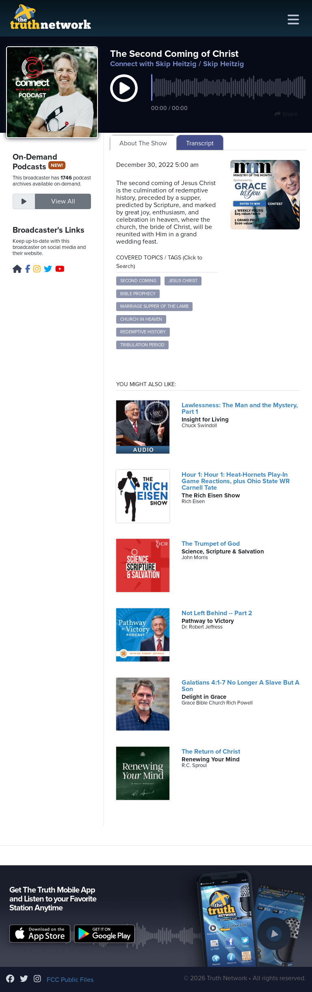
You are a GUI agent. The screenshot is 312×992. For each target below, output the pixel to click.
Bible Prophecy (138, 293)
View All (63, 201)
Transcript (200, 143)
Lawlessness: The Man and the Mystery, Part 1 (240, 408)
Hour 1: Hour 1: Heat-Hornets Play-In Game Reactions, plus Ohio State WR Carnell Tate (236, 481)
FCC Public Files (70, 980)
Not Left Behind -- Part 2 (217, 613)
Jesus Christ (183, 280)
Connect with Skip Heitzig (153, 63)
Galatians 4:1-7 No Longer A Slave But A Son (240, 686)
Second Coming (138, 280)
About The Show (143, 143)
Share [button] (286, 114)
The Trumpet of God (211, 544)
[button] (124, 97)
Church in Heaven (141, 319)
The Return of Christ (211, 752)
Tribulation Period (142, 345)
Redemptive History (143, 332)
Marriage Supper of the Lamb (154, 306)
